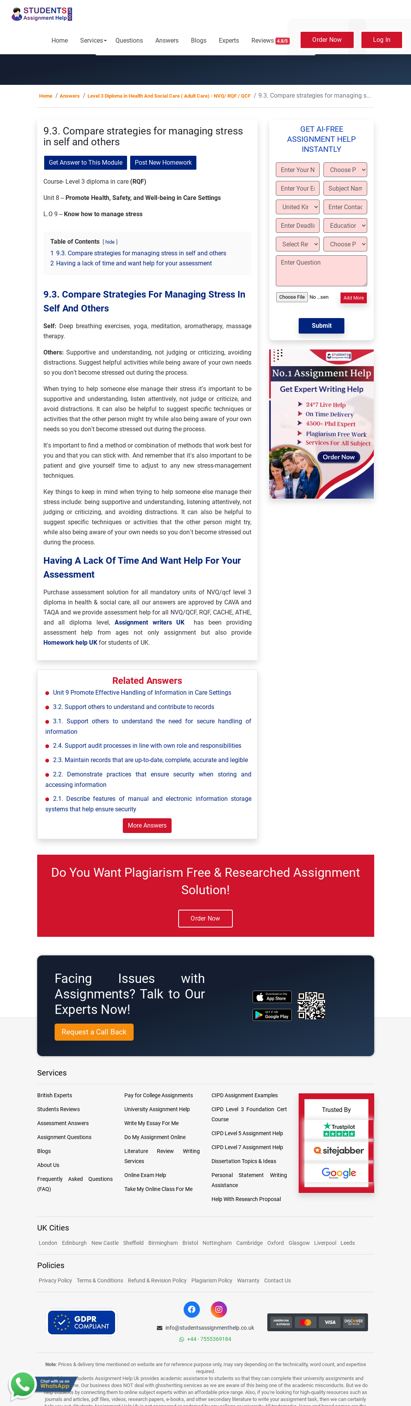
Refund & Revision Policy (157, 1280)
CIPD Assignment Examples (245, 1095)
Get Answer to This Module (85, 162)
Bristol (190, 1243)
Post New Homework (163, 162)
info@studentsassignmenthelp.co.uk (205, 1328)
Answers (167, 40)
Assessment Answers (63, 1123)
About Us (48, 1165)
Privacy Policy (55, 1280)
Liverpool (325, 1243)
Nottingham (217, 1243)
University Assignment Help (157, 1109)
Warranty (248, 1280)
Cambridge (249, 1243)
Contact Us (277, 1280)
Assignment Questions (64, 1137)
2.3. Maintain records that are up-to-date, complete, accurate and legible (150, 760)
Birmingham (163, 1243)
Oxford (275, 1243)
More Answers (147, 825)
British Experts (54, 1095)
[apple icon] (272, 997)
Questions (129, 40)
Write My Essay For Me (151, 1123)
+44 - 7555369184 (205, 1339)
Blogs (198, 40)
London (48, 1243)
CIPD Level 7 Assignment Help (247, 1147)
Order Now (327, 39)
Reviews (270, 41)
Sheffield (133, 1243)
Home (60, 40)
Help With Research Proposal (246, 1199)
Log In (382, 39)
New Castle (105, 1243)
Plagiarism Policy (211, 1280)
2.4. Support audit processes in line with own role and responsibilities (147, 745)
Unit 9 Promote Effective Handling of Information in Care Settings (142, 692)
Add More (354, 298)
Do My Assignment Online (155, 1137)
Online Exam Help (145, 1175)
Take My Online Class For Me (158, 1189)
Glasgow (300, 1243)
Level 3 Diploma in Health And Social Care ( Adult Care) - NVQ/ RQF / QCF (169, 96)
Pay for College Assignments (158, 1095)
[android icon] (272, 1015)
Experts (229, 40)
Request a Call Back (94, 1031)
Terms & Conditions (100, 1280)
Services (91, 40)
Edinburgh (74, 1243)
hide (110, 242)
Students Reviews (58, 1109)
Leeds (347, 1243)
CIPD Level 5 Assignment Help (247, 1133)
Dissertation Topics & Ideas (244, 1161)
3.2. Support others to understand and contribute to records (133, 707)
